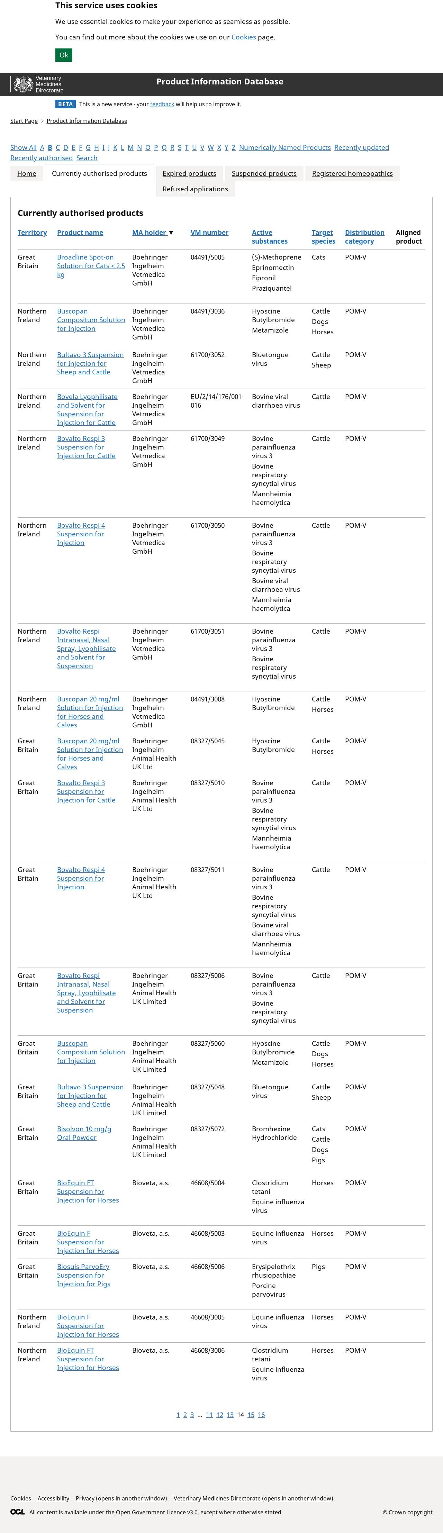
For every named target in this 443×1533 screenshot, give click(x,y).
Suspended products (264, 173)
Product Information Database (219, 81)
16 (261, 1414)
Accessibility (53, 1498)
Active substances (270, 237)
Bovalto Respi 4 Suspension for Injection (81, 534)
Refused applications (195, 189)
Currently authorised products (99, 173)
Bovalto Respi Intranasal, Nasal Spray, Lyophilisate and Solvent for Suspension (86, 648)
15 (250, 1414)
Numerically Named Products (285, 147)
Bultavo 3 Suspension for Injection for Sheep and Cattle (90, 363)
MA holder (150, 232)
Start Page (24, 121)
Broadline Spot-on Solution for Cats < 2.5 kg (91, 266)
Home (26, 173)
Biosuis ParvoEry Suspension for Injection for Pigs (83, 1275)
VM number (210, 232)
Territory (32, 232)
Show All (23, 147)
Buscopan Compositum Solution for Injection (91, 320)
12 (219, 1414)
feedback (162, 104)
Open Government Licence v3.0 (157, 1512)
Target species (323, 237)
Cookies (244, 37)
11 (209, 1414)
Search (87, 157)
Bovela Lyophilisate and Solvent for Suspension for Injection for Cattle (87, 409)
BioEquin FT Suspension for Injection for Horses (88, 1191)
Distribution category (365, 237)
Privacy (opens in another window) (121, 1498)
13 (230, 1414)
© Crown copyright (408, 1512)
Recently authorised (41, 157)
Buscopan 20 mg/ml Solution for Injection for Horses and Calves (90, 712)
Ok (64, 55)
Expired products (189, 173)
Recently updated (361, 147)
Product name (80, 232)
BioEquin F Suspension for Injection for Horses (88, 1242)
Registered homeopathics (352, 173)
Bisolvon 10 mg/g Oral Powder (84, 1133)
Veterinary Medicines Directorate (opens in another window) (253, 1498)
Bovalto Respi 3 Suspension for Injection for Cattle (86, 447)
